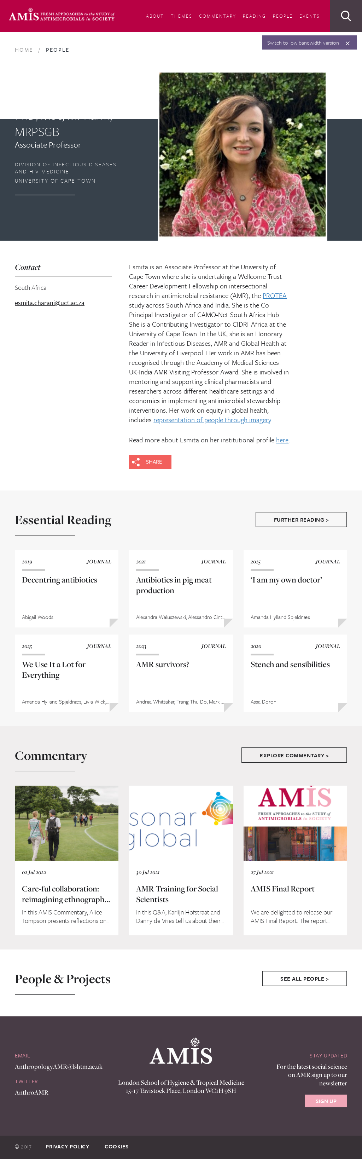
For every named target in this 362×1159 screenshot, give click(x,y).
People (283, 15)
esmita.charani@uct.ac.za (49, 303)
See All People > (304, 978)
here (282, 439)
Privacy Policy (67, 1146)
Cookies (117, 1146)
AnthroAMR (31, 1092)
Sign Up (326, 1101)
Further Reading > (301, 519)
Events (309, 15)
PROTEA (275, 295)
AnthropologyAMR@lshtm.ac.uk (59, 1066)
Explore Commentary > (294, 755)
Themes (181, 15)
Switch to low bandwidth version (303, 42)
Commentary (217, 15)
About (155, 15)
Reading (254, 15)
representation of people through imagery (212, 419)
